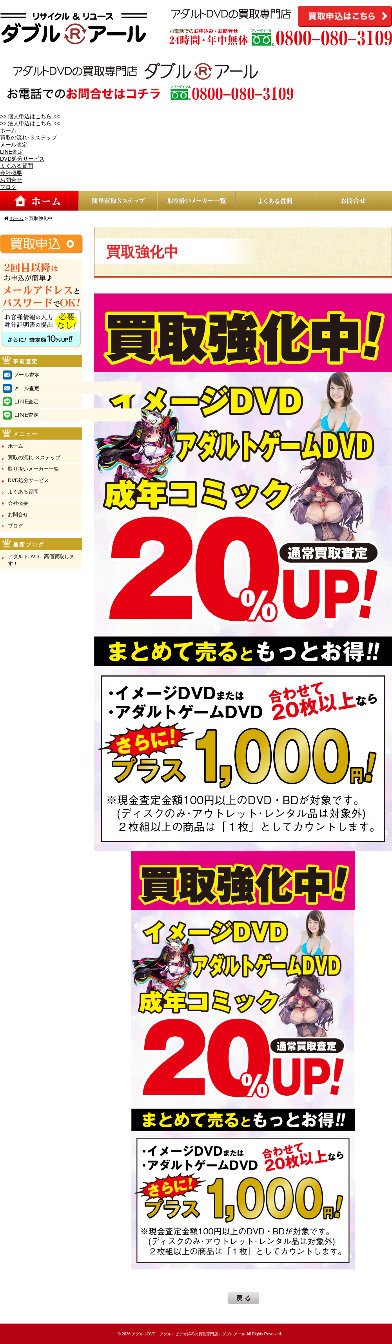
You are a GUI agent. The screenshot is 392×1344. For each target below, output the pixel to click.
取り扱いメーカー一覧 (33, 469)
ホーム (8, 130)
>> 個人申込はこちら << (30, 116)
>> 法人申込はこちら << (30, 123)
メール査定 (13, 144)
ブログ (8, 187)
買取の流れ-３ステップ (28, 137)
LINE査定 (11, 152)
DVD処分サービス (22, 159)
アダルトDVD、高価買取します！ (41, 560)
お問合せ (11, 180)
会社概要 (11, 173)
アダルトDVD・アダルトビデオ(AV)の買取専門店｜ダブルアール (188, 1334)
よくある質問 (16, 166)
